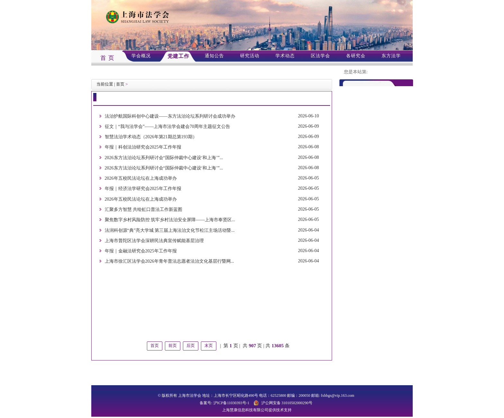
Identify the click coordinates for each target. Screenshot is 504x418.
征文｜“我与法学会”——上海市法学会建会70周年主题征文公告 (167, 126)
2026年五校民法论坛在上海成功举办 (141, 178)
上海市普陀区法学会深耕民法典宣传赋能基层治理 (154, 240)
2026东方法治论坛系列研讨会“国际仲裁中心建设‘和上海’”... (164, 157)
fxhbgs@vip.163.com (337, 395)
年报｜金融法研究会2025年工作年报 (141, 251)
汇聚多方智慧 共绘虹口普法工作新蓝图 (144, 209)
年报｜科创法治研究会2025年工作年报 (143, 147)
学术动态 (285, 55)
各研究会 (355, 55)
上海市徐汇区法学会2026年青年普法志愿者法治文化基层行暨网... (169, 261)
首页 (120, 84)
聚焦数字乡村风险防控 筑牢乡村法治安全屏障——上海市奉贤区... (170, 220)
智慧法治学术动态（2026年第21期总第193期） (151, 136)
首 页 (107, 58)
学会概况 (141, 55)
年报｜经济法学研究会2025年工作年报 (143, 188)
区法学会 (320, 55)
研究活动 (249, 55)
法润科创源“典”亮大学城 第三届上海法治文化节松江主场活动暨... (170, 230)
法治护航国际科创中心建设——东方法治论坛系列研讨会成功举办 (170, 116)
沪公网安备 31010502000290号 (286, 403)
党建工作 (178, 56)
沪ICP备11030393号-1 (231, 403)
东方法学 (391, 55)
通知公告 (214, 55)
